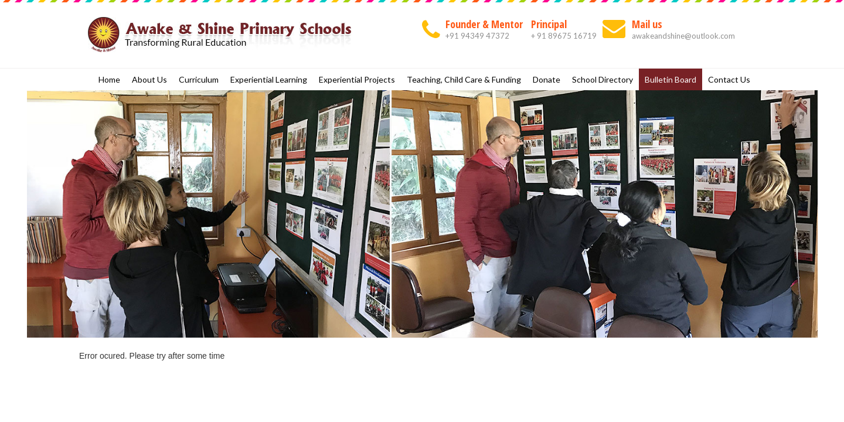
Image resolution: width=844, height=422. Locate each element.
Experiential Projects (357, 79)
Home (109, 79)
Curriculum (199, 79)
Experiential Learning (268, 79)
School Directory (602, 79)
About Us (149, 79)
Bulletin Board (670, 79)
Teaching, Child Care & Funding (464, 79)
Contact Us (729, 79)
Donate (546, 79)
